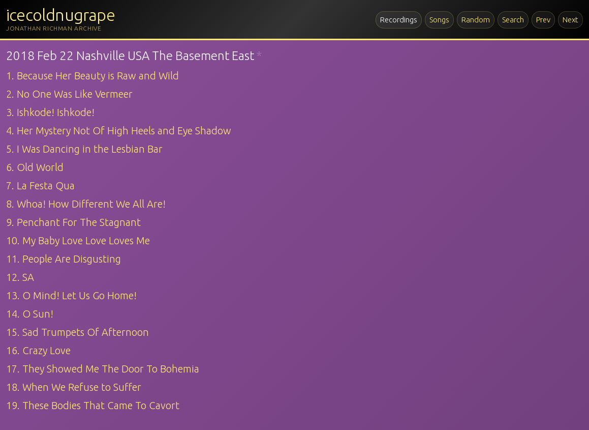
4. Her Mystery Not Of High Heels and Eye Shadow (118, 130)
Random (475, 19)
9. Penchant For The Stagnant (73, 222)
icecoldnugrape (60, 15)
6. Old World (35, 167)
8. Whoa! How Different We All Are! (86, 204)
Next (570, 19)
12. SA (20, 277)
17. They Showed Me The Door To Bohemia (102, 369)
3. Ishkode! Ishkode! (50, 112)
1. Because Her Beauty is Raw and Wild (92, 75)
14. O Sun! (29, 314)
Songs (439, 19)
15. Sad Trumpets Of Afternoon (77, 332)
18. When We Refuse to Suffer (73, 387)
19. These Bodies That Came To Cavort (92, 405)
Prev (543, 19)
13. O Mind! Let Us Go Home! (71, 295)
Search (513, 19)
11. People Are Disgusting (63, 259)
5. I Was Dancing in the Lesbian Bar (84, 149)
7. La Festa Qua (40, 185)
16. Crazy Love (38, 350)
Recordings (398, 19)
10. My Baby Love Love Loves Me (78, 240)
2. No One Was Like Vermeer (69, 94)
